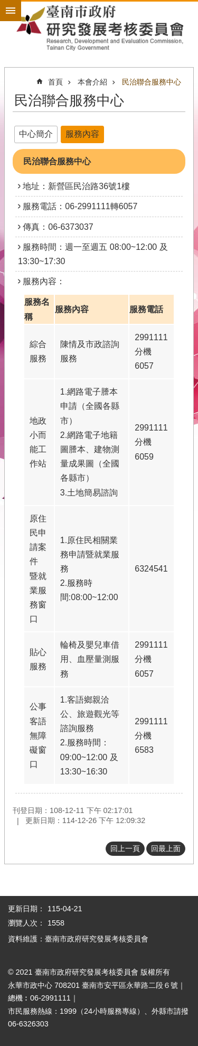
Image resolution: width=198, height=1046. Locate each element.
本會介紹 (92, 82)
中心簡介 (36, 133)
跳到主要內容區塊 (5, 5)
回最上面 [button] (166, 848)
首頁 (55, 82)
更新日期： (26, 908)
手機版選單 (10, 10)
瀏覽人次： (26, 923)
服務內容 (82, 133)
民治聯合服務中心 (151, 82)
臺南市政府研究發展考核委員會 (99, 27)
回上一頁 (125, 848)
